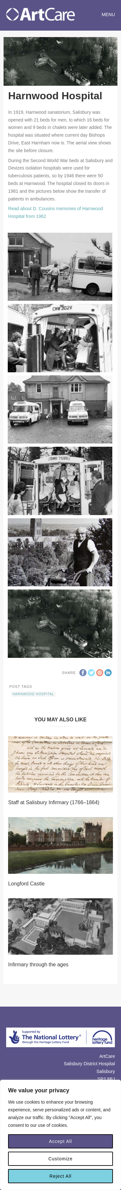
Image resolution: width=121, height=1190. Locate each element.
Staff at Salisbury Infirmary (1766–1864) (53, 802)
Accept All (60, 1141)
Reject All (60, 1176)
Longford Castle (26, 883)
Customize (60, 1158)
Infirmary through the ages (38, 964)
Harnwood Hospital (33, 694)
